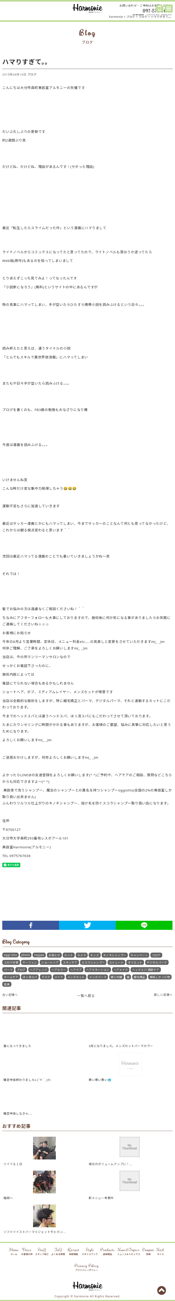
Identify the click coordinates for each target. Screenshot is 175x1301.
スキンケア (70, 962)
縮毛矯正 (139, 977)
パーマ (8, 970)
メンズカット (76, 977)
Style (90, 1252)
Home (14, 1252)
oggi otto (10, 955)
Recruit (73, 1252)
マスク (45, 977)
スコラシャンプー (93, 962)
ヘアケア (76, 970)
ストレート (116, 962)
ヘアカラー (58, 970)
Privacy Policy (87, 1268)
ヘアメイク (121, 970)
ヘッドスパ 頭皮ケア (145, 970)
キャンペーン (139, 955)
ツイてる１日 (12, 1164)
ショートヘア (50, 962)
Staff (42, 1252)
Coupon (148, 1252)
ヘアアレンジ (38, 970)
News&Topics (128, 1252)
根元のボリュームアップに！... (110, 1164)
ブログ (32, 74)
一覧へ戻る (86, 995)
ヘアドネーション (97, 970)
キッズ (94, 955)
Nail (160, 1252)
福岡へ (8, 1198)
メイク (58, 977)
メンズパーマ (98, 977)
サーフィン (30, 962)
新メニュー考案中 (101, 1198)
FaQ (58, 1252)
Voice (27, 1252)
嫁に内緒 (116, 977)
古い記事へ (10, 995)
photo (25, 955)
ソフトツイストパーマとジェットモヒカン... (34, 1232)
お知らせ (54, 955)
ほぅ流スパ (30, 977)
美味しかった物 (160, 977)
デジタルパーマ (157, 962)
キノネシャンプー (114, 955)
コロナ (156, 955)
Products (107, 1252)
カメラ (81, 955)
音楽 (7, 984)
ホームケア (11, 977)
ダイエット (135, 962)
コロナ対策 (11, 962)
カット (68, 955)
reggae (39, 955)
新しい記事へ (163, 995)
